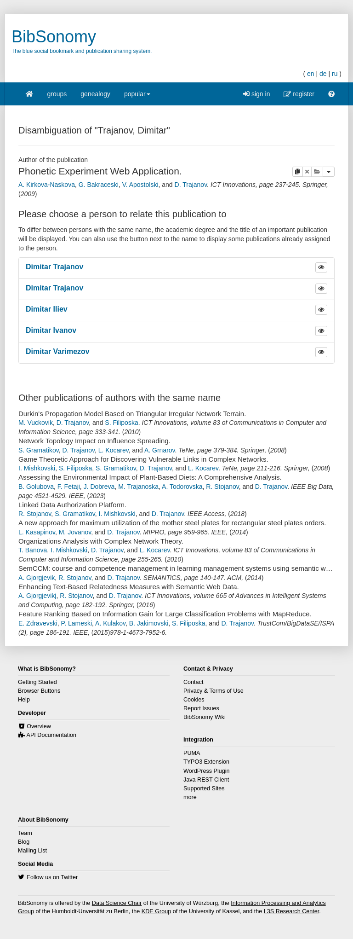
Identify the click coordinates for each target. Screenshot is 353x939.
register (299, 94)
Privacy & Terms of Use (213, 691)
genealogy (95, 94)
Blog (23, 842)
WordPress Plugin (206, 771)
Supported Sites (204, 788)
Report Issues (201, 708)
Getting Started (37, 682)
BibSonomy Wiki (204, 717)
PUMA (191, 753)
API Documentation (52, 735)
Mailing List (32, 850)
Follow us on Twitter (52, 877)
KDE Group (156, 911)
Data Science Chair (117, 903)
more (190, 797)
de (323, 73)
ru (334, 73)
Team (25, 833)
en (310, 73)
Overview (39, 726)
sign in (256, 94)
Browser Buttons (39, 691)
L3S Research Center (291, 911)
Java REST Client (206, 780)
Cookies (194, 699)
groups (57, 94)
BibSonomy (53, 36)
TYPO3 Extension (206, 762)
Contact (193, 682)
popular (137, 97)
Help (24, 699)
